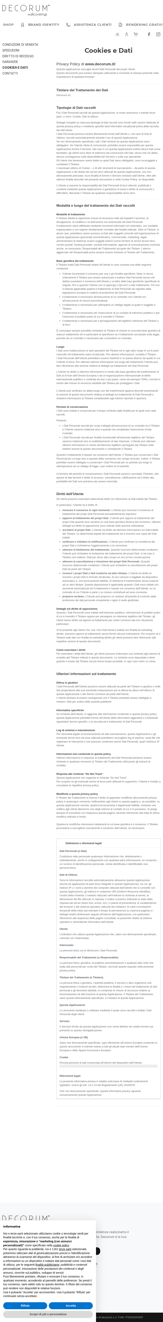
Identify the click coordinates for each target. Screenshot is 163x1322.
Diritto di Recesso (18, 56)
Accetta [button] (71, 1305)
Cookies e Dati (15, 67)
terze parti (65, 1249)
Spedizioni (11, 50)
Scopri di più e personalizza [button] (48, 1314)
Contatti (10, 73)
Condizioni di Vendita (20, 44)
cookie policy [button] (61, 1245)
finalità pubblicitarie (47, 1264)
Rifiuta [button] (25, 1305)
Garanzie (10, 62)
